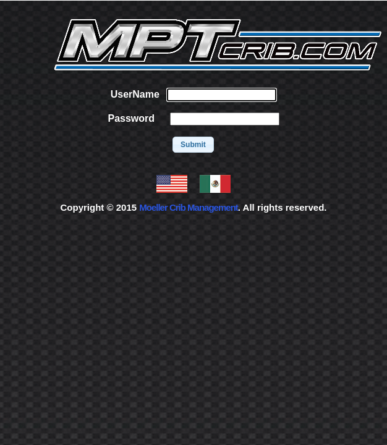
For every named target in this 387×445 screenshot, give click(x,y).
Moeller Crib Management (188, 207)
